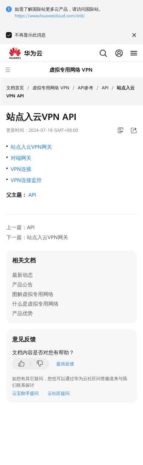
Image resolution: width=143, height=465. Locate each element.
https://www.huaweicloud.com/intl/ (50, 15)
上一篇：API (20, 227)
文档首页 (15, 87)
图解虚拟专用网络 (32, 294)
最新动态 (22, 275)
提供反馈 (65, 363)
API (105, 87)
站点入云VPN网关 (31, 147)
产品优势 (22, 313)
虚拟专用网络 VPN (50, 87)
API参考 (85, 87)
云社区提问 (59, 393)
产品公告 (22, 284)
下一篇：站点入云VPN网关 (37, 237)
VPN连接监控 (26, 180)
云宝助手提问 (25, 393)
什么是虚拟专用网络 (35, 304)
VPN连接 (21, 169)
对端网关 (21, 158)
